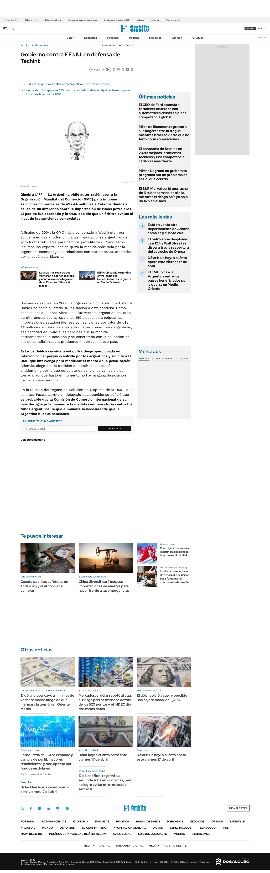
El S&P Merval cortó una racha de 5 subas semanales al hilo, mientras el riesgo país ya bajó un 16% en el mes (163, 194)
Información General (129, 828)
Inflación (155, 20)
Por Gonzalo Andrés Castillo (35, 774)
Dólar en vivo (31, 20)
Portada (27, 821)
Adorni (140, 20)
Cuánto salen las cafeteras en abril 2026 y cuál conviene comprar (44, 586)
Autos (158, 828)
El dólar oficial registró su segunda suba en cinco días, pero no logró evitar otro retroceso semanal (105, 782)
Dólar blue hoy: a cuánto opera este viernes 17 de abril (167, 261)
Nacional (27, 828)
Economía (90, 38)
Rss (226, 828)
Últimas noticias (53, 821)
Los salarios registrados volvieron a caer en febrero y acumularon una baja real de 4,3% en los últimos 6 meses (56, 279)
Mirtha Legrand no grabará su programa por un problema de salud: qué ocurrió (163, 174)
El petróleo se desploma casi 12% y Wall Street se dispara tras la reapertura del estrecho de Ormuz (168, 245)
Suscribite (115, 428)
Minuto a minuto (90, 690)
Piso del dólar (173, 20)
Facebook (31, 808)
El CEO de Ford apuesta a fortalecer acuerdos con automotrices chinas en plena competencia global (162, 110)
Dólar (70, 38)
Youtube (57, 808)
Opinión (177, 38)
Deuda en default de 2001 (117, 20)
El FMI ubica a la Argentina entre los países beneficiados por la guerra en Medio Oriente (114, 277)
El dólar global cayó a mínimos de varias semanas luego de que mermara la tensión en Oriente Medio (47, 702)
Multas (179, 834)
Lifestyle (237, 821)
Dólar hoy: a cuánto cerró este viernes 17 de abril (103, 757)
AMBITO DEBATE (168, 845)
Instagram (39, 808)
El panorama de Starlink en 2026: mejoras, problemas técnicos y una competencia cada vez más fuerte (161, 154)
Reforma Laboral (52, 20)
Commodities (169, 358)
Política (134, 38)
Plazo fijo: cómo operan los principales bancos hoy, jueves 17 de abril (175, 551)
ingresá (262, 28)
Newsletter (262, 38)
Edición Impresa (94, 828)
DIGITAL (97, 845)
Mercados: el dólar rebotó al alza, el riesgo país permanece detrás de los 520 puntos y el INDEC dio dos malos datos (105, 702)
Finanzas (113, 38)
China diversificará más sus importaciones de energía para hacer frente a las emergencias (104, 586)
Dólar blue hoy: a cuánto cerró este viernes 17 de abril (44, 789)
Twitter (22, 808)
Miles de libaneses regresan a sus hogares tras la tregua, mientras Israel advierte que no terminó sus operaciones (164, 132)
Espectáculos (180, 828)
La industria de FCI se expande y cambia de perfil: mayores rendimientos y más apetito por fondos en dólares (46, 762)
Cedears (185, 358)
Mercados (175, 821)
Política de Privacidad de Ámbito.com (77, 834)
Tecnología (207, 828)
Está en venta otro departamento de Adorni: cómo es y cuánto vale (168, 228)
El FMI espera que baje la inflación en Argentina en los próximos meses (67, 84)
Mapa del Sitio (31, 834)
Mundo (47, 828)
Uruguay (198, 38)
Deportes (67, 828)
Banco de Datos (148, 821)
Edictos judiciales (152, 834)
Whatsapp (67, 808)
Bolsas (156, 358)
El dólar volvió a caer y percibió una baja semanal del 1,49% (162, 697)
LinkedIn (48, 808)
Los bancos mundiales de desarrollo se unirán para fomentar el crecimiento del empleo (175, 577)
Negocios (155, 38)
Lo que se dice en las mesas (82, 20)
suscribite (251, 28)
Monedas (143, 358)
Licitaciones (201, 834)
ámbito (24, 45)
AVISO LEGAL (122, 834)
